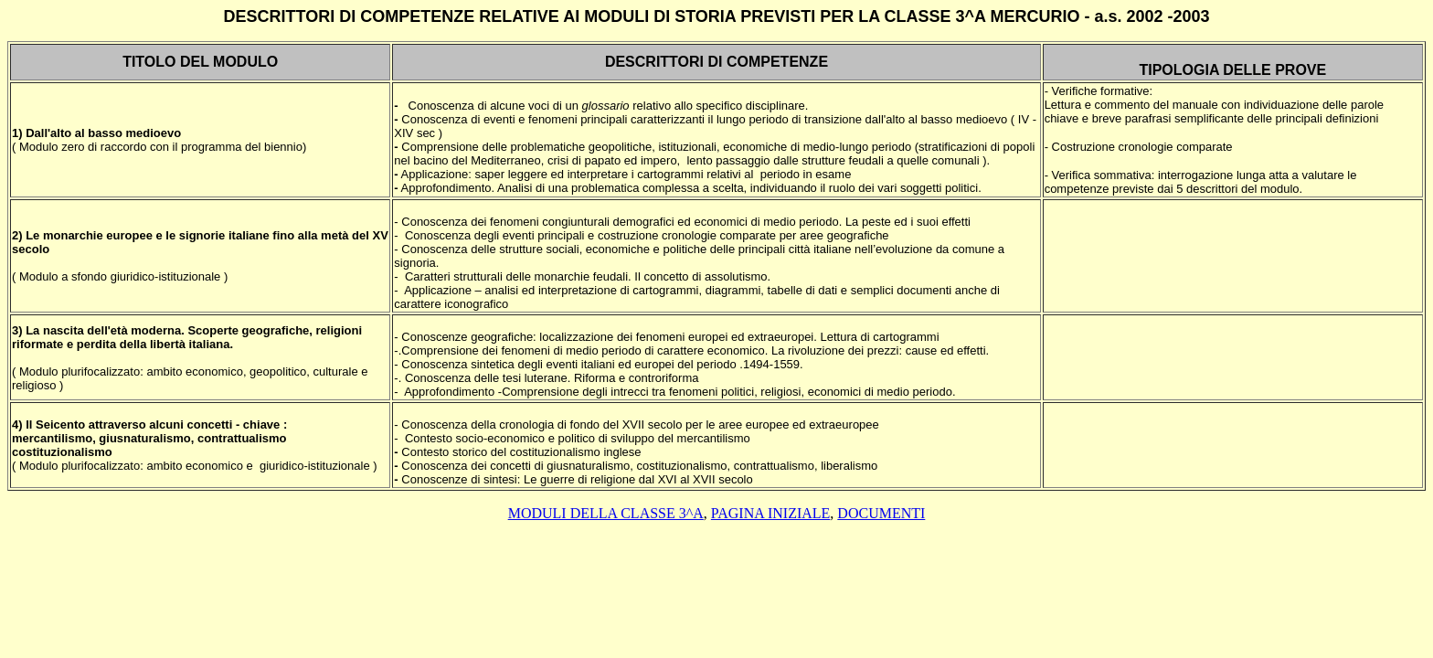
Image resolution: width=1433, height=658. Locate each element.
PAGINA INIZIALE (771, 513)
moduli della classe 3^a (606, 513)
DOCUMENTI (881, 513)
